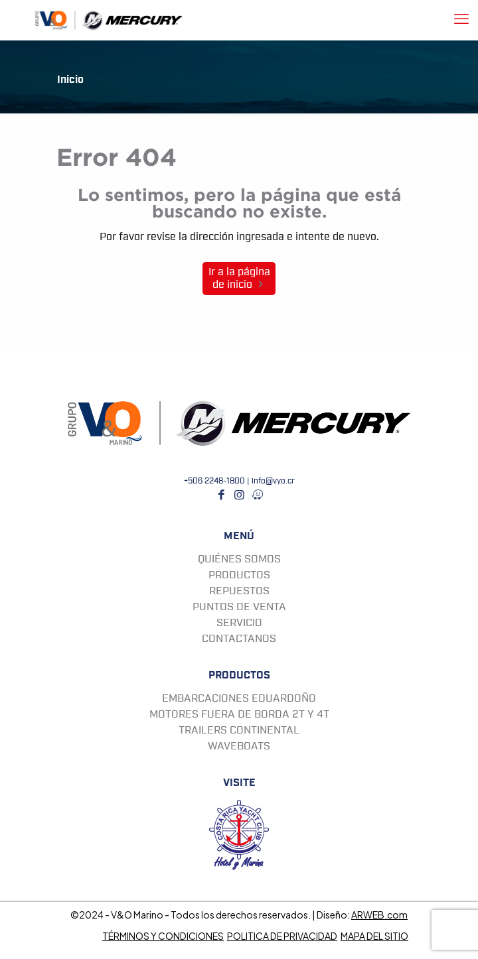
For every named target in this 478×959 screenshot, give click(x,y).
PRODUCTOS (239, 575)
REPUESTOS (239, 591)
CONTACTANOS (239, 638)
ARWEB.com (379, 915)
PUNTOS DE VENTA (239, 607)
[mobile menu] (461, 20)
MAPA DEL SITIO (374, 936)
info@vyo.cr (273, 481)
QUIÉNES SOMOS (239, 559)
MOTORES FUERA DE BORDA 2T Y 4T (239, 714)
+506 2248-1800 (214, 481)
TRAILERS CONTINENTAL (239, 730)
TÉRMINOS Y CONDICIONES (163, 936)
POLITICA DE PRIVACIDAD (282, 936)
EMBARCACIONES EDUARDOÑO (239, 698)
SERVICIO (239, 622)
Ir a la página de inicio (239, 278)
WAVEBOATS (239, 746)
